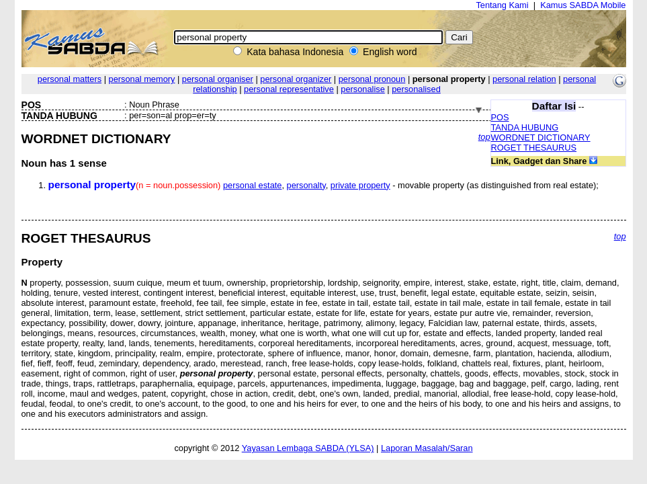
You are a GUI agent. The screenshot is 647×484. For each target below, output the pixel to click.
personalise (362, 89)
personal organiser (217, 79)
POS (500, 117)
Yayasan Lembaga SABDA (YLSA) (308, 448)
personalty (306, 185)
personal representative (289, 89)
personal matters (69, 79)
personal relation (524, 79)
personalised (416, 89)
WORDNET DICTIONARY (541, 137)
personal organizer (295, 79)
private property (360, 185)
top (484, 137)
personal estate (252, 185)
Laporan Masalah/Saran (427, 448)
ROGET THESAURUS (534, 148)
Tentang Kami (502, 5)
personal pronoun (372, 79)
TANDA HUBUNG (525, 127)
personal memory (142, 79)
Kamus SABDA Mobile (583, 5)
